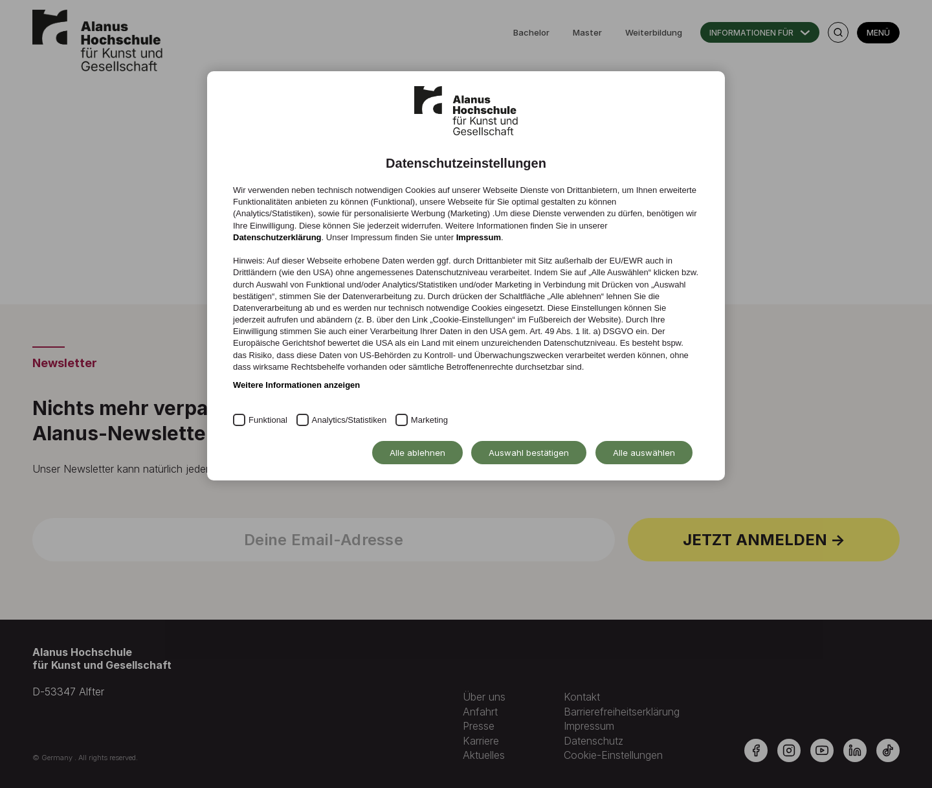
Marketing (429, 420)
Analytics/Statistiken (349, 420)
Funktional (268, 420)
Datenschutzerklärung (277, 237)
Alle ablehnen (417, 452)
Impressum (478, 237)
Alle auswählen (644, 452)
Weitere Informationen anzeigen (296, 385)
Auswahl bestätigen (529, 452)
